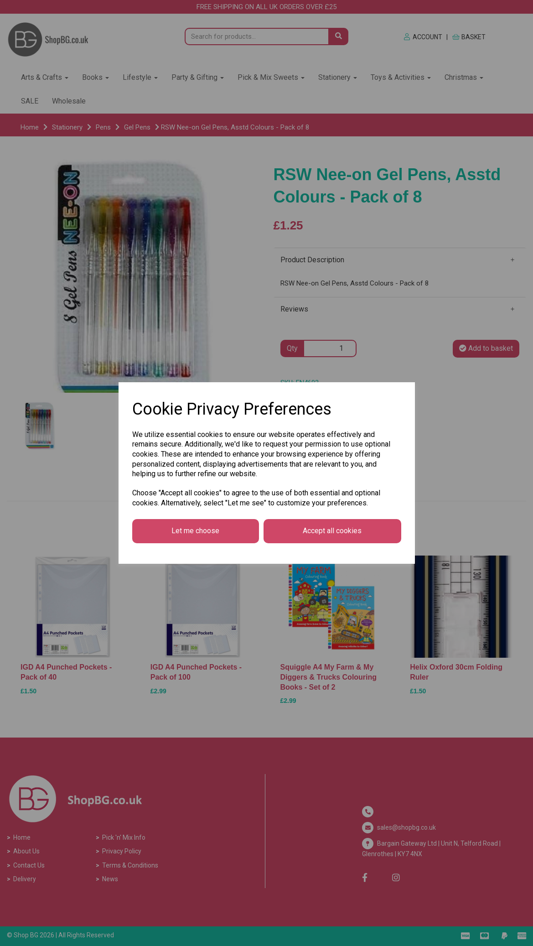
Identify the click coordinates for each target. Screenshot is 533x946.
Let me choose (195, 530)
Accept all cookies (332, 530)
